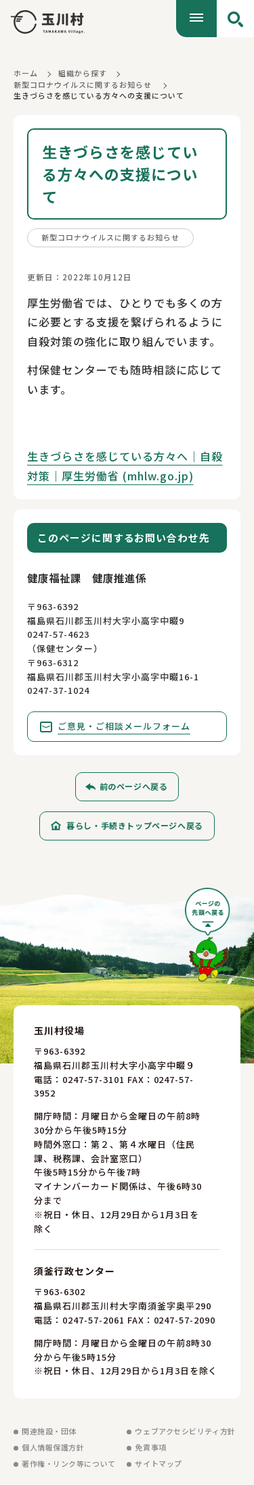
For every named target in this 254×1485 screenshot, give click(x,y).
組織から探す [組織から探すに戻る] (82, 73)
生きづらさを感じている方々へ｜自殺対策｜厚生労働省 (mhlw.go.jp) (125, 466)
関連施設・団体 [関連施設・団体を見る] (49, 1431)
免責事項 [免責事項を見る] (150, 1447)
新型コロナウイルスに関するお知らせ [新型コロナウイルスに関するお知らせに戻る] (83, 84)
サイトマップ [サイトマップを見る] (158, 1463)
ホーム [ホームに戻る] (26, 73)
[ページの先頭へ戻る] (209, 939)
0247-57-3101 (93, 1079)
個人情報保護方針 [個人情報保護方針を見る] (53, 1447)
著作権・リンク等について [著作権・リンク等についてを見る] (69, 1463)
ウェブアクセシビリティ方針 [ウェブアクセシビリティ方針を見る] (185, 1431)
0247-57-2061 (93, 1319)
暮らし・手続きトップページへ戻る (134, 825)
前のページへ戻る (134, 786)
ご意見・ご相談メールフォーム (124, 726)
